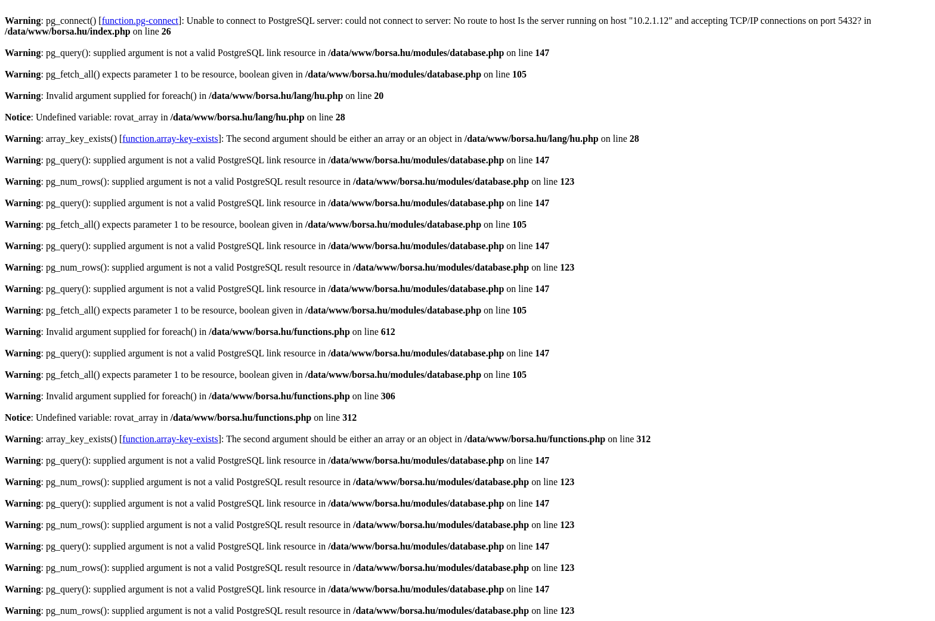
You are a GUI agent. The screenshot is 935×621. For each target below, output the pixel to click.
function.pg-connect (140, 20)
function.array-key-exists (170, 138)
